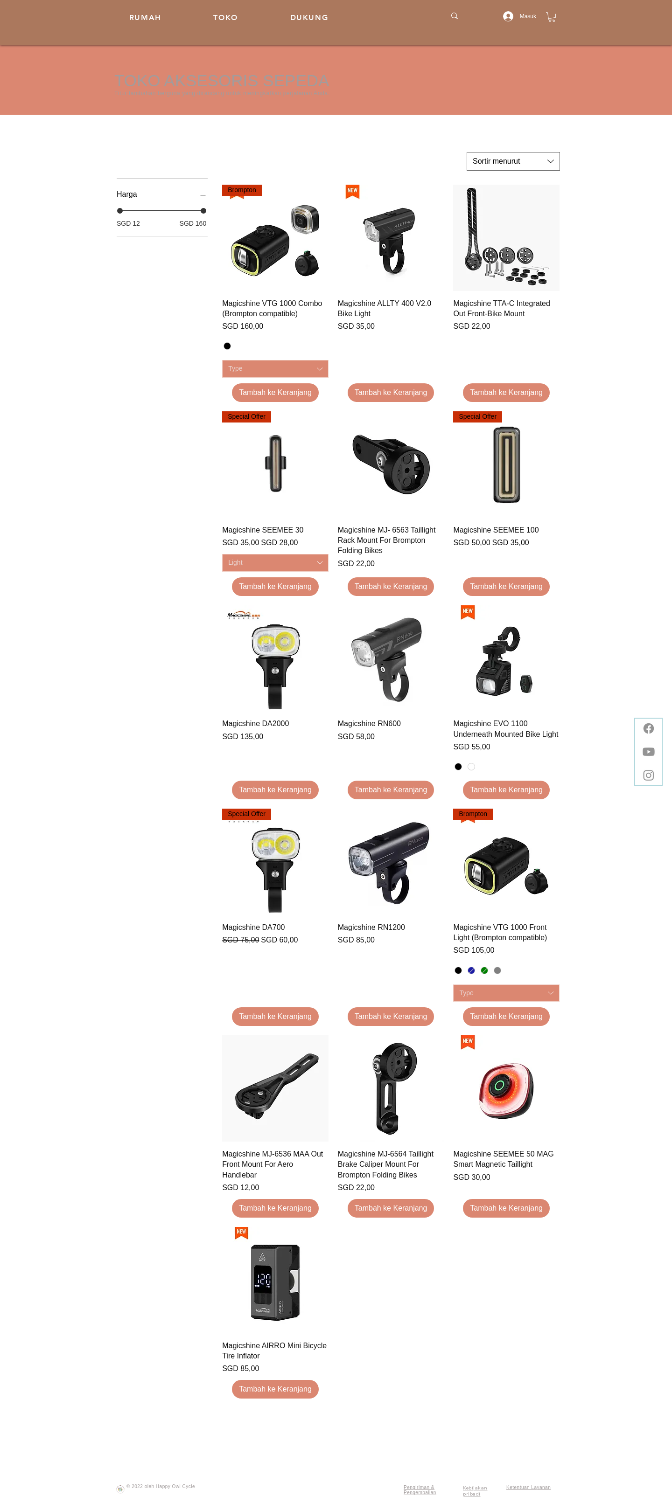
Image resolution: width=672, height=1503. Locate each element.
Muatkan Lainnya (391, 1423)
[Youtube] (649, 752)
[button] (552, 17)
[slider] (120, 210)
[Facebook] (649, 728)
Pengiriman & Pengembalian (420, 1490)
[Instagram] (649, 775)
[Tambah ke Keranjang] (275, 392)
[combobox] (513, 161)
